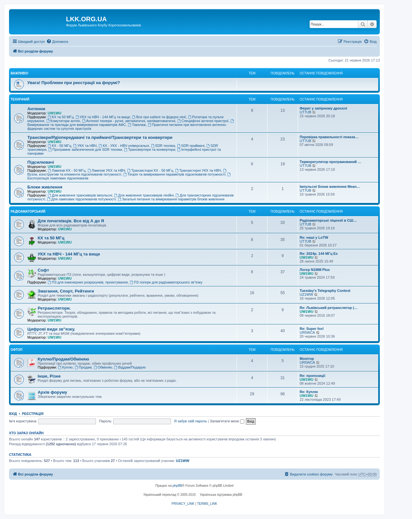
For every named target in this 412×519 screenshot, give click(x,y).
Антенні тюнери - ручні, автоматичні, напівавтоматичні (128, 121)
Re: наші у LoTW (314, 237)
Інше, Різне (49, 376)
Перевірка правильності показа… (329, 137)
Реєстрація (32, 414)
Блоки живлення (44, 187)
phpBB (177, 485)
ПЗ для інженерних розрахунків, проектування (88, 282)
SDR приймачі (190, 146)
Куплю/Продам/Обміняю (63, 359)
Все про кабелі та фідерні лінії (159, 117)
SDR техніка (163, 146)
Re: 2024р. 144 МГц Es (319, 253)
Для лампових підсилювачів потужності (81, 199)
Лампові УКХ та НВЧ (106, 170)
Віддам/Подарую (130, 367)
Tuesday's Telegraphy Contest (325, 291)
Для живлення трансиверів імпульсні (80, 195)
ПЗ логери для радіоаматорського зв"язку (166, 282)
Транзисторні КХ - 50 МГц (150, 170)
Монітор (307, 358)
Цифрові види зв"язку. (51, 329)
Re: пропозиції (312, 376)
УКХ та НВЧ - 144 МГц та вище (103, 117)
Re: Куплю (309, 392)
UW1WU (54, 113)
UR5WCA (307, 332)
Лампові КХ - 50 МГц (66, 170)
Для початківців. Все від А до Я (71, 220)
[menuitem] (57, 41)
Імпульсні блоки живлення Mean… (330, 186)
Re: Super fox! (312, 329)
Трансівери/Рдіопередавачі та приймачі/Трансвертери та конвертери (100, 137)
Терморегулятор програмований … (330, 162)
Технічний (20, 99)
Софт (43, 270)
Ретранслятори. (54, 308)
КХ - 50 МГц (59, 146)
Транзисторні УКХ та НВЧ (198, 170)
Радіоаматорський (28, 211)
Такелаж (137, 125)
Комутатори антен (63, 121)
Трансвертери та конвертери (149, 149)
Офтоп (17, 349)
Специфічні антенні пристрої (203, 121)
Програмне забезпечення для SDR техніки (85, 149)
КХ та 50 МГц (60, 117)
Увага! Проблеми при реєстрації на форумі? (73, 82)
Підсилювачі (40, 162)
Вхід (13, 414)
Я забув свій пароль (190, 421)
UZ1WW (306, 294)
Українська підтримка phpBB (221, 494)
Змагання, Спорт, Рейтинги (66, 291)
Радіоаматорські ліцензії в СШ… (328, 220)
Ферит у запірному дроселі (323, 108)
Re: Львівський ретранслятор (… (329, 308)
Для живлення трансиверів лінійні (143, 195)
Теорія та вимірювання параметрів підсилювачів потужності (174, 174)
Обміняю (103, 367)
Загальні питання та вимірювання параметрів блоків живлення (171, 199)
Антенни (36, 108)
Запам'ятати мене (227, 421)
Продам (83, 367)
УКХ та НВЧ (85, 146)
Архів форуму (52, 392)
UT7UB (305, 112)
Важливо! (19, 73)
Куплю (65, 367)
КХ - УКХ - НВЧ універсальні (123, 146)
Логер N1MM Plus (315, 270)
